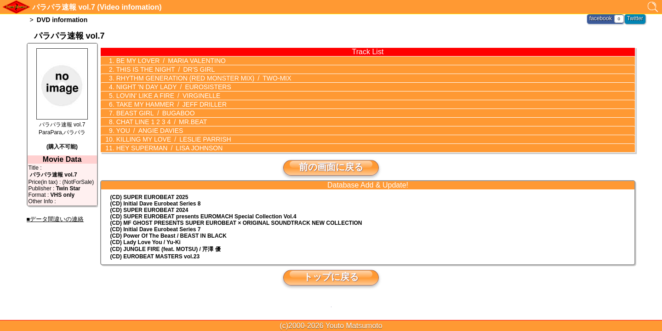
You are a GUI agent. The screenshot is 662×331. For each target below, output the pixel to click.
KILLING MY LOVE (172, 139)
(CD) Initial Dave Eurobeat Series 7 (155, 229)
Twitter (635, 18)
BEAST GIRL (154, 113)
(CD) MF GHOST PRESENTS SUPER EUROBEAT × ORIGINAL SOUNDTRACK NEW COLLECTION (236, 223)
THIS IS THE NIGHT (164, 69)
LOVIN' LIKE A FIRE (167, 95)
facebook (600, 18)
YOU (148, 130)
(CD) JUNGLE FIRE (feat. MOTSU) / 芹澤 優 (165, 249)
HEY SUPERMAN (168, 148)
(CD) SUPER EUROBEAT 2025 (149, 197)
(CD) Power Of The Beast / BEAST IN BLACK (168, 236)
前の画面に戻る (331, 167)
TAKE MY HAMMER (170, 104)
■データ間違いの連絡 (55, 219)
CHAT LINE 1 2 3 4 (160, 122)
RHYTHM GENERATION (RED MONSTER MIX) (202, 78)
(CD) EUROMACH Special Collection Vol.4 (203, 216)
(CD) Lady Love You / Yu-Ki (145, 242)
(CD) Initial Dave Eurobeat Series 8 (155, 203)
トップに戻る (331, 277)
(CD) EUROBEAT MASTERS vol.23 (155, 256)
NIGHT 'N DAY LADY (172, 87)
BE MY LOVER (170, 60)
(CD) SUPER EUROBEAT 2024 (149, 210)
